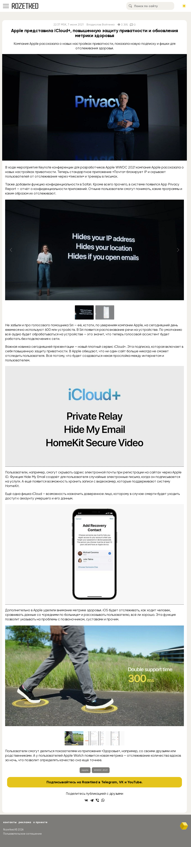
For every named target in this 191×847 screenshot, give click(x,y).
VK (121, 782)
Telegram (109, 782)
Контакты (10, 822)
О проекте (40, 822)
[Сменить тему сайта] (184, 6)
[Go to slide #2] (104, 312)
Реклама (25, 822)
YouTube (135, 782)
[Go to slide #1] (84, 312)
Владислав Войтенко (101, 24)
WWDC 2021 (101, 770)
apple (85, 770)
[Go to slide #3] (115, 738)
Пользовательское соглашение (22, 833)
